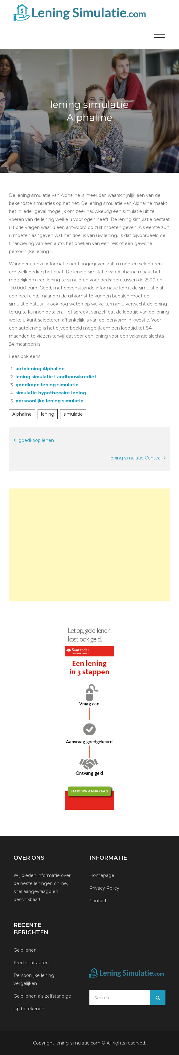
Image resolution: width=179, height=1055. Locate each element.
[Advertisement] (89, 544)
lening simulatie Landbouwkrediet (55, 377)
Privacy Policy (104, 888)
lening (47, 414)
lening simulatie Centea (135, 458)
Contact (98, 900)
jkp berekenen (29, 1008)
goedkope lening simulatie (47, 385)
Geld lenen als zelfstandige (42, 996)
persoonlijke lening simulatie (49, 401)
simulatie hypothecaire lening (50, 393)
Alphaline (22, 414)
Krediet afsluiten (31, 963)
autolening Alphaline (40, 369)
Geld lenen (25, 950)
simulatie (73, 414)
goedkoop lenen (36, 440)
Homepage (101, 875)
